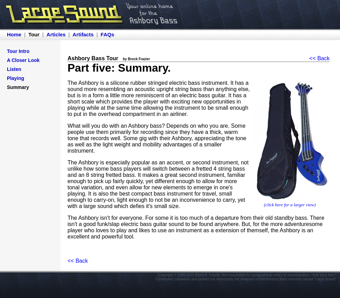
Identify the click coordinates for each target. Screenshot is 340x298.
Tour (33, 34)
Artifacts (83, 34)
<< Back (319, 58)
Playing (15, 78)
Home (14, 34)
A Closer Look (23, 60)
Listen (14, 69)
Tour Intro (18, 51)
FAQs (107, 34)
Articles (55, 34)
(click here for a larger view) (290, 204)
